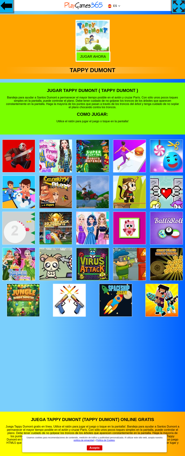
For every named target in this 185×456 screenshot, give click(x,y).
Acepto (94, 447)
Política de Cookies (105, 440)
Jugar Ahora (92, 56)
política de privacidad (84, 440)
